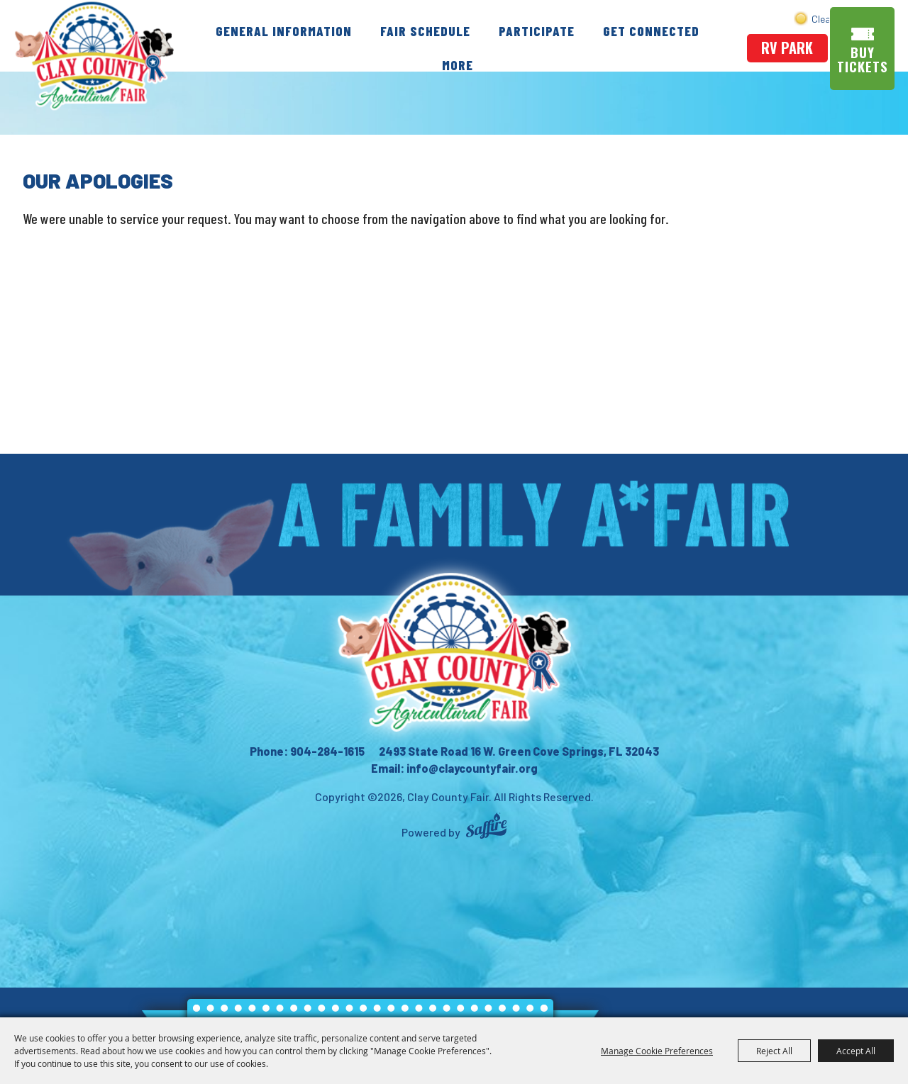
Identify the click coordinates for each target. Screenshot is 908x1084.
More (459, 65)
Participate (538, 30)
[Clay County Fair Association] (454, 652)
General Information (285, 30)
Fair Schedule (427, 30)
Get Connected (652, 30)
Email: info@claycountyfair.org (454, 768)
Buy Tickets (864, 59)
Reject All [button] (774, 1050)
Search (833, 18)
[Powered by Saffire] (486, 827)
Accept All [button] (855, 1050)
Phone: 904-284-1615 (307, 751)
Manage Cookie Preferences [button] (657, 1050)
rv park (788, 47)
